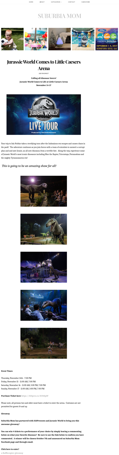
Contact (71, 2)
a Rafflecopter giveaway (12, 453)
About (42, 2)
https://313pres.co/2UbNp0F (34, 396)
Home (31, 2)
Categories (56, 2)
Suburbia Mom (59, 16)
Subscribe (86, 2)
